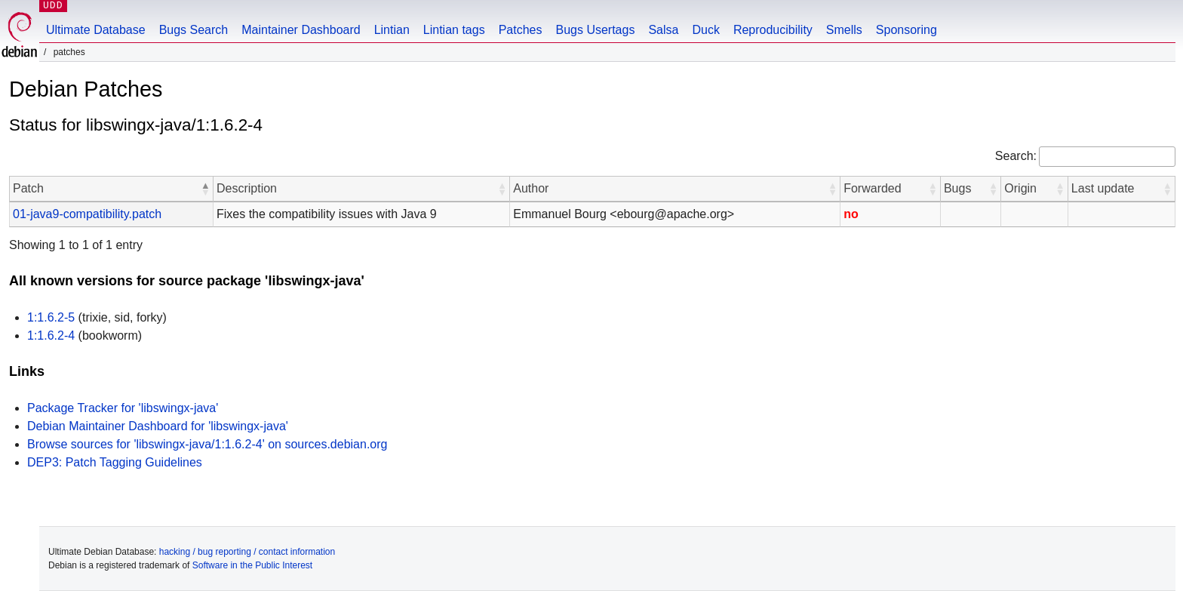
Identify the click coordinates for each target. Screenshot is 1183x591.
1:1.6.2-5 (51, 317)
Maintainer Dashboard (300, 29)
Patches (520, 29)
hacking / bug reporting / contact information (247, 551)
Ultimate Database (96, 29)
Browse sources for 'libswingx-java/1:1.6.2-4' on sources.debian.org (207, 444)
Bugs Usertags (595, 29)
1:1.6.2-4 (51, 335)
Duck (705, 29)
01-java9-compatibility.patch (87, 214)
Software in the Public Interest (252, 565)
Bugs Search (194, 29)
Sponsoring (906, 29)
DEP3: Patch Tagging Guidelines (114, 462)
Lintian (392, 29)
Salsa (663, 29)
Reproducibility (773, 29)
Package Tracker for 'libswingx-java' (122, 408)
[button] (205, 188)
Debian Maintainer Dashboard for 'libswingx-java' (157, 426)
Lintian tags (454, 29)
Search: (1016, 155)
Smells (844, 29)
